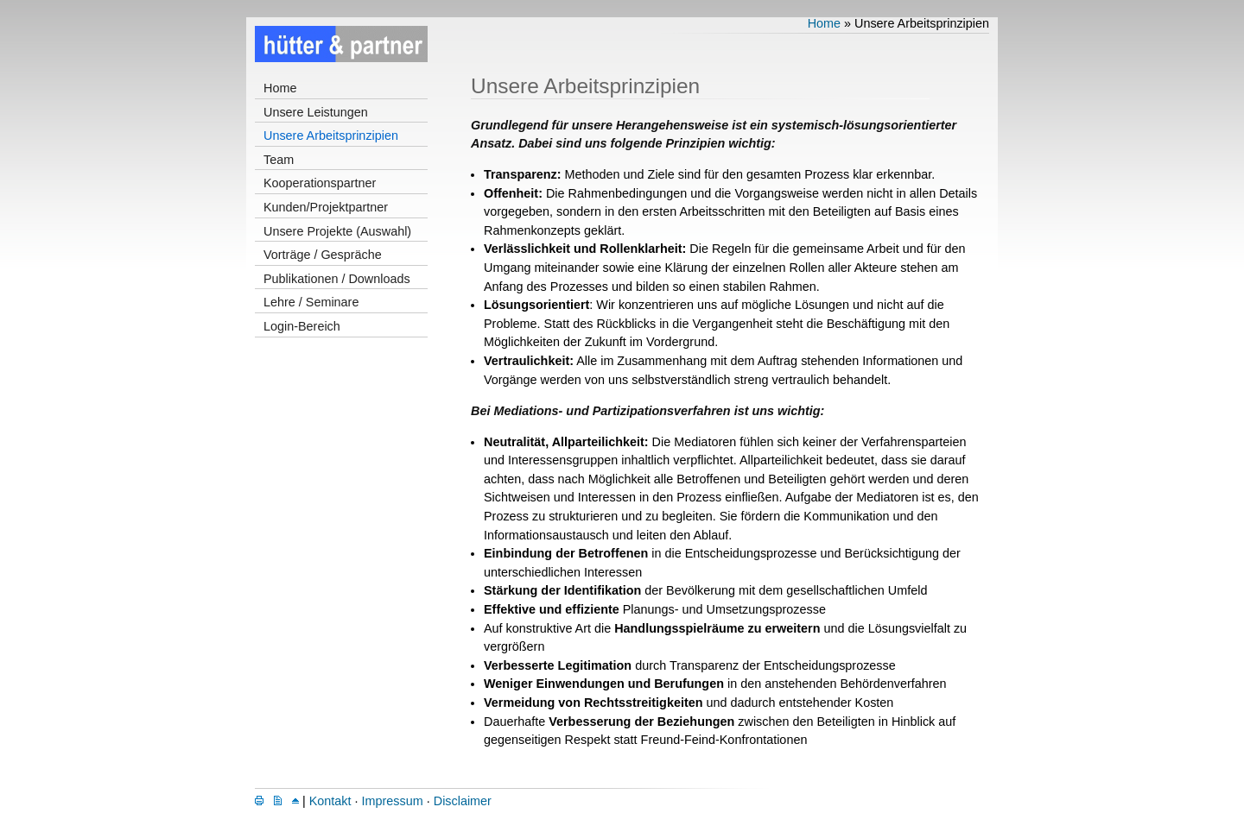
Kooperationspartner (319, 183)
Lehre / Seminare (311, 302)
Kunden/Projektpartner (325, 207)
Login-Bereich (301, 326)
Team (278, 160)
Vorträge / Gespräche (322, 255)
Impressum (392, 801)
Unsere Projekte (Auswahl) (337, 231)
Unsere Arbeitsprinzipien (330, 135)
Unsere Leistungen (315, 112)
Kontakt (330, 801)
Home (279, 88)
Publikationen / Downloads (336, 279)
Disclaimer (463, 801)
